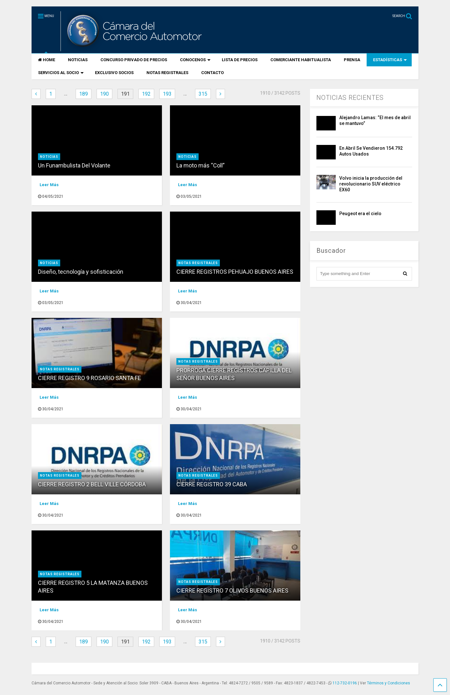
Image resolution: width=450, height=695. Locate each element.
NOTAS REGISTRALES (167, 72)
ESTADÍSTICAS (390, 59)
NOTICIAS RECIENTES (350, 97)
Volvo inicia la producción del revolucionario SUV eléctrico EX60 (370, 184)
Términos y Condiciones (388, 683)
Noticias (49, 156)
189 (83, 94)
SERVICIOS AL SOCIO (61, 72)
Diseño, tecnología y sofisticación (80, 271)
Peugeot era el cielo (360, 213)
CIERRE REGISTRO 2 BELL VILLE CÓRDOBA (92, 484)
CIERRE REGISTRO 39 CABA (211, 484)
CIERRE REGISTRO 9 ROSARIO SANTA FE (89, 378)
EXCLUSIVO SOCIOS (114, 72)
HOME (46, 59)
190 (104, 94)
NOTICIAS (78, 59)
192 (146, 94)
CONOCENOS (195, 59)
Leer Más (49, 184)
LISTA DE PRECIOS (240, 59)
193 (167, 94)
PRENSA (352, 59)
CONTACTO (212, 72)
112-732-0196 (345, 683)
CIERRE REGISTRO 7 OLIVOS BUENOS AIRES (232, 590)
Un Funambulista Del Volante (74, 165)
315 (203, 94)
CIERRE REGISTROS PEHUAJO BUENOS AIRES (234, 271)
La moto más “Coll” (200, 165)
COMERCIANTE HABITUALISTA (300, 59)
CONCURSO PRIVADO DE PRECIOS (133, 59)
